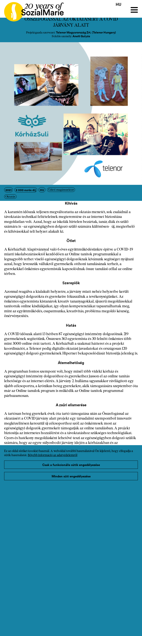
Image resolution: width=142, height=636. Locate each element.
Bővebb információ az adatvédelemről (52, 455)
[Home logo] (32, 10)
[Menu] (134, 10)
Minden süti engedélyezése (71, 476)
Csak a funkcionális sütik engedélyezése (71, 465)
